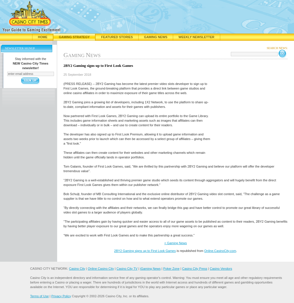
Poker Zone (171, 268)
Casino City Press (194, 268)
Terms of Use (39, 296)
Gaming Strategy (74, 37)
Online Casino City (101, 268)
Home (42, 37)
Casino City (77, 268)
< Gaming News (175, 243)
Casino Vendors (221, 268)
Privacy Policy (61, 296)
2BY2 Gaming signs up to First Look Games (145, 250)
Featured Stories (117, 37)
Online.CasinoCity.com (220, 250)
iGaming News (150, 268)
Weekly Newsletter (196, 37)
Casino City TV (127, 268)
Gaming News (155, 37)
